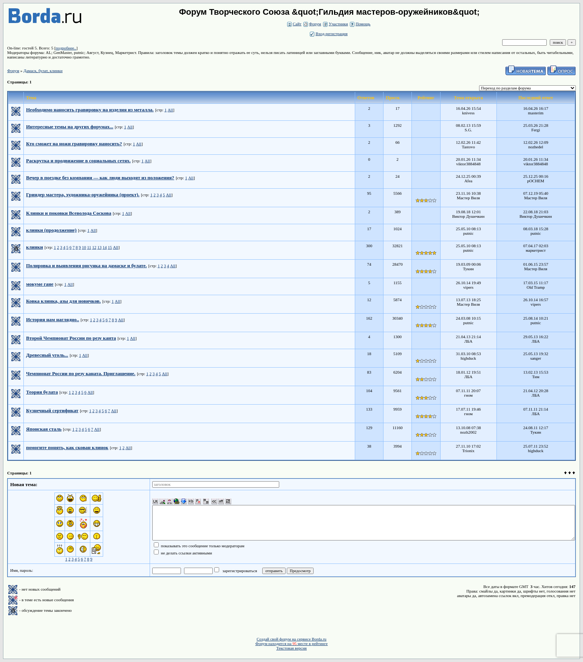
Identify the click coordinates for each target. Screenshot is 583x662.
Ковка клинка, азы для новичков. (63, 301)
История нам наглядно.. (52, 319)
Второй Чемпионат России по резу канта (71, 338)
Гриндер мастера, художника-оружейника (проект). (82, 194)
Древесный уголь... (47, 355)
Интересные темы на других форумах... (69, 126)
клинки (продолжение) (51, 230)
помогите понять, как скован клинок (67, 447)
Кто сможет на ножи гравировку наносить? (74, 143)
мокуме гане (39, 284)
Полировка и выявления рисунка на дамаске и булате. (86, 265)
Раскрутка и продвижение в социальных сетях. (78, 160)
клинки (34, 247)
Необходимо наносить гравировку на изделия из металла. (90, 109)
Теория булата (42, 392)
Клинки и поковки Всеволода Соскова (68, 213)
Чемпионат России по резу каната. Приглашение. (80, 373)
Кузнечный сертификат (52, 410)
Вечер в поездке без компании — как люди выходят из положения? (100, 177)
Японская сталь (44, 429)
